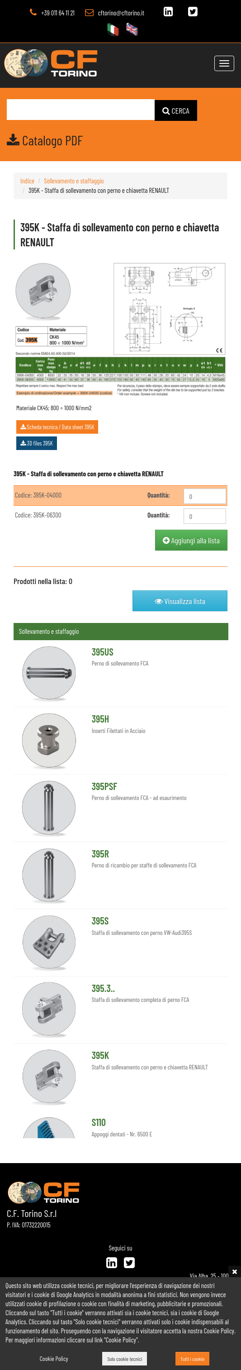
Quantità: (158, 495)
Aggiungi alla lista (191, 540)
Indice (27, 180)
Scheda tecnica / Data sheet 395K (57, 426)
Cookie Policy (54, 1358)
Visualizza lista (180, 600)
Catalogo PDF (45, 139)
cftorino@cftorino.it (121, 13)
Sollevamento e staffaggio (74, 180)
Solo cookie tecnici (124, 1359)
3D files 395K (36, 443)
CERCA (175, 110)
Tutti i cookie (192, 1359)
